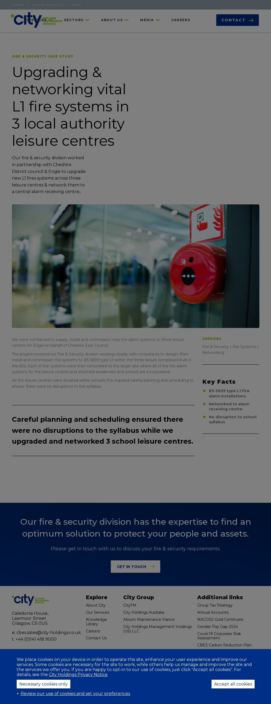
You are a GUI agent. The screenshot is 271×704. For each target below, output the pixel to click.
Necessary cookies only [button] (43, 684)
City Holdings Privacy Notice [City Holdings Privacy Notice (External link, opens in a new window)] (78, 674)
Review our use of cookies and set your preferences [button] (75, 693)
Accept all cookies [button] (233, 684)
